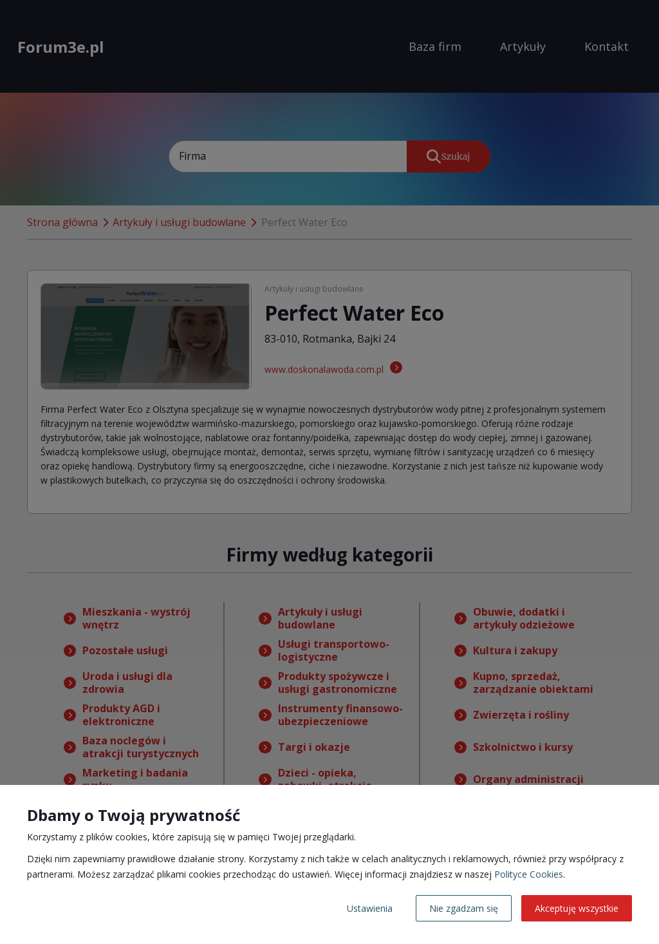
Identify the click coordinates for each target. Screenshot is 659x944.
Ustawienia (370, 908)
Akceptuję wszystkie (576, 908)
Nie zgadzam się (463, 908)
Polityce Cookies (528, 874)
